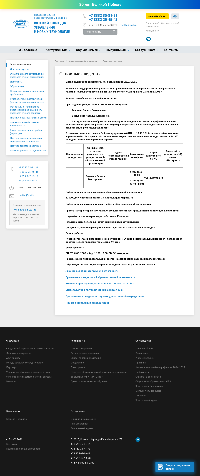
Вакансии (11, 381)
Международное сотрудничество (28, 150)
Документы (16, 81)
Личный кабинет (157, 16)
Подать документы (81, 348)
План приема (78, 367)
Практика (140, 362)
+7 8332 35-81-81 (103, 15)
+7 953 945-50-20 (28, 180)
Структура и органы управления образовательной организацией (27, 75)
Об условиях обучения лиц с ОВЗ (153, 381)
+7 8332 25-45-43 (103, 19)
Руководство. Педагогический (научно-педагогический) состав (27, 100)
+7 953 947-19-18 (28, 176)
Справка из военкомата (148, 376)
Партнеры (11, 367)
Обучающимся (87, 50)
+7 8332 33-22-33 (25, 209)
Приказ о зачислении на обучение (89, 381)
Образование (17, 86)
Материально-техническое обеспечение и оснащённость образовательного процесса (26, 109)
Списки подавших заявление (86, 357)
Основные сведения (20, 64)
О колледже (28, 50)
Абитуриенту (152, 30)
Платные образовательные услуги (28, 117)
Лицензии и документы (18, 353)
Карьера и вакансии (16, 418)
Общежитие (77, 362)
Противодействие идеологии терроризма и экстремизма (26, 139)
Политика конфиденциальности (23, 448)
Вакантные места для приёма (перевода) (26, 132)
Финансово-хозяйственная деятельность (24, 124)
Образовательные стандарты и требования (27, 92)
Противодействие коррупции (25, 145)
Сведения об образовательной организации (162, 25)
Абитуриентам (56, 50)
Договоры (140, 395)
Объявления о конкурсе (83, 418)
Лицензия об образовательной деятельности (92, 270)
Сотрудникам (145, 50)
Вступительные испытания (85, 353)
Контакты (171, 50)
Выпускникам (116, 50)
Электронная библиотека (149, 386)
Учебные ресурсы (144, 357)
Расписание (141, 353)
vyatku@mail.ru (128, 24)
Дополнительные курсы (148, 390)
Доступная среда (19, 69)
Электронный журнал (146, 400)
